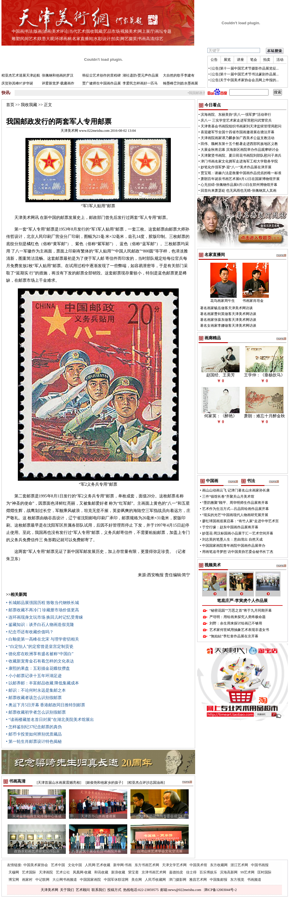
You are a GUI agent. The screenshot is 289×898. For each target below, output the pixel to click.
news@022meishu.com (184, 890)
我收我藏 (94, 31)
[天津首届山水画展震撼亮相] (59, 783)
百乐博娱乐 (208, 872)
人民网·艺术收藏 (97, 865)
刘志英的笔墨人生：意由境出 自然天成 (232, 539)
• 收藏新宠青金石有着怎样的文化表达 (40, 661)
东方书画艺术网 (147, 865)
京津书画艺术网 (154, 872)
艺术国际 (29, 872)
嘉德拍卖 (176, 872)
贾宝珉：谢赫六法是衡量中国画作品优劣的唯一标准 (241, 173)
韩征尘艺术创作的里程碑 (101, 75)
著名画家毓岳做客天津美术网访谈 (226, 308)
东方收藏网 (219, 865)
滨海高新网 (229, 872)
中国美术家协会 (35, 865)
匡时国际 (264, 872)
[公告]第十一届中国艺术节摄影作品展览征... (245, 68)
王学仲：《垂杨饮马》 (264, 375)
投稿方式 (114, 890)
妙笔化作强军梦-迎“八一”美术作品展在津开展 (236, 167)
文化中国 (75, 865)
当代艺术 (77, 31)
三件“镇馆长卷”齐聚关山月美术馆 (228, 496)
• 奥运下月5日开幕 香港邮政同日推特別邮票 (45, 705)
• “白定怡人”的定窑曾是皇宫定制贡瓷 (40, 646)
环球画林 (63, 39)
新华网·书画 (122, 865)
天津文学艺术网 (174, 865)
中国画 (18, 31)
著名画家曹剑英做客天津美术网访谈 (228, 314)
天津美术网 (49, 890)
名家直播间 (82, 39)
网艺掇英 (129, 39)
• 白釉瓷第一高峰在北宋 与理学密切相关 (42, 639)
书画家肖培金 (253, 301)
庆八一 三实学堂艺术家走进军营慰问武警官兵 (236, 120)
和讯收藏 (101, 872)
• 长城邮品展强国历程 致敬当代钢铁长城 (42, 603)
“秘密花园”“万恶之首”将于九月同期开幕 (240, 610)
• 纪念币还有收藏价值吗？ (30, 632)
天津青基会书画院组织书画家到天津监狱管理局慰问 (241, 126)
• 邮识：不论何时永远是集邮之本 (36, 690)
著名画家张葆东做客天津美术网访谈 (228, 320)
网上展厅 (146, 31)
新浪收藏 (118, 872)
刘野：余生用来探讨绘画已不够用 (235, 623)
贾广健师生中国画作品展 (101, 83)
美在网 (136, 880)
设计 (106, 39)
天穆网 (13, 872)
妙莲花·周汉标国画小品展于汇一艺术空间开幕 (237, 533)
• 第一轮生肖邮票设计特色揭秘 (34, 741)
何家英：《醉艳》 (220, 416)
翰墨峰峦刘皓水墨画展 (180, 83)
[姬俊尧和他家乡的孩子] (104, 783)
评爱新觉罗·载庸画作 (58, 83)
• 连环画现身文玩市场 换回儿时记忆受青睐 (44, 617)
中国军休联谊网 (116, 880)
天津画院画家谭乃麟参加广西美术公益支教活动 (237, 138)
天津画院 (46, 872)
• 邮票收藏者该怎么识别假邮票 (34, 697)
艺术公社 (63, 872)
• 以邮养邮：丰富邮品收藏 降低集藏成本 (42, 683)
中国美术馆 (198, 865)
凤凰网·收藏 (82, 872)
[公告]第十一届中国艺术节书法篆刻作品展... (245, 74)
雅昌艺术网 (198, 880)
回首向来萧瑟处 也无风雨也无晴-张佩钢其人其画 (238, 190)
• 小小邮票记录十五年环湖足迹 (34, 676)
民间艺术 (28, 39)
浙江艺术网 (239, 865)
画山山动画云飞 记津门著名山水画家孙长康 (236, 490)
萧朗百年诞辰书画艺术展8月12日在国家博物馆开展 (240, 179)
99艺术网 (247, 872)
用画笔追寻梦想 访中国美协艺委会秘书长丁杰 (237, 552)
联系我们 (99, 890)
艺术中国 (58, 865)
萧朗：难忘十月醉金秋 (264, 416)
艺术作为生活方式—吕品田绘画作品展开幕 (235, 509)
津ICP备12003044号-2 (220, 890)
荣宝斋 (133, 872)
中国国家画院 (90, 880)
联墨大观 (46, 39)
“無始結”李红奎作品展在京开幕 (233, 636)
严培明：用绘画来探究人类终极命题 (237, 617)
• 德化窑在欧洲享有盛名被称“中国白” (40, 654)
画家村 (27, 880)
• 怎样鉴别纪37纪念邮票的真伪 (34, 727)
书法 (29, 31)
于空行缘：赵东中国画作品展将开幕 (230, 527)
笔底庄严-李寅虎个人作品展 (242, 600)
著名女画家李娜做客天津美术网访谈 (228, 325)
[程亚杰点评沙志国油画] (146, 783)
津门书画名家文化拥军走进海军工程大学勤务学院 (239, 161)
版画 (38, 31)
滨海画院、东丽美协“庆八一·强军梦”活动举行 (236, 115)
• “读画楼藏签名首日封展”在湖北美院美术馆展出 (50, 719)
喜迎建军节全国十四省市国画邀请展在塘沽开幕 (237, 132)
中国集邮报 (218, 880)
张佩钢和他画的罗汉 (57, 75)
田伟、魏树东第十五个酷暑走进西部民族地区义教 (239, 144)
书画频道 (254, 880)
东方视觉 (237, 880)
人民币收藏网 (155, 880)
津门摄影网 (177, 880)
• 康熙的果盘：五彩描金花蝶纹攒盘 (38, 668)
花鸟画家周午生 (222, 301)
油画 (47, 31)
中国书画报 (260, 865)
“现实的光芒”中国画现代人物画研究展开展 (235, 515)
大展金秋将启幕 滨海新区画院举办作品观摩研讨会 (240, 150)
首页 (10, 105)
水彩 (98, 39)
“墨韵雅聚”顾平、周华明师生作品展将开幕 (235, 503)
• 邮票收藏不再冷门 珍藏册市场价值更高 (42, 610)
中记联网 (42, 880)
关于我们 (67, 890)
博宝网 (13, 880)
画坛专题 (163, 31)
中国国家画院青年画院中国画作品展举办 (233, 546)
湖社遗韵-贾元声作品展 (141, 75)
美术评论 (60, 31)
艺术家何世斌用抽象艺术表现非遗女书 (239, 630)
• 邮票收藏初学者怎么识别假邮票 (36, 712)
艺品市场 (111, 31)
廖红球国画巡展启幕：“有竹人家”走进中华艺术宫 (240, 521)
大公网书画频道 (64, 880)
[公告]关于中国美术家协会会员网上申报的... (245, 80)
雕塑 (16, 39)
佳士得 (191, 872)
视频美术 (129, 31)
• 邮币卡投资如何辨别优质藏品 (34, 734)
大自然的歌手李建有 (179, 75)
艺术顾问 (83, 890)
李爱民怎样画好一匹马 (140, 83)
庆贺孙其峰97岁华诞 (17, 83)
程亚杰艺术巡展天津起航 (20, 75)
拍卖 (115, 39)
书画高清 (146, 39)
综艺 (159, 39)
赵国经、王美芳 (220, 375)
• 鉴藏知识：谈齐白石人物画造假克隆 (40, 624)
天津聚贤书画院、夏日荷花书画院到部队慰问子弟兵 (241, 155)
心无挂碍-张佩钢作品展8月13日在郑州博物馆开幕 (239, 185)
